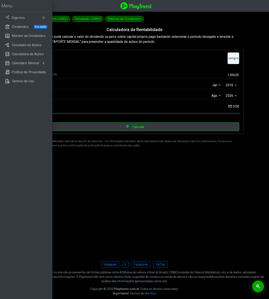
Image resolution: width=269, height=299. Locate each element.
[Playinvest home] (162, 6)
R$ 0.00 (238, 106)
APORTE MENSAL (88, 106)
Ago (219, 96)
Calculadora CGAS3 (72, 19)
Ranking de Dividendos (177, 19)
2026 (234, 96)
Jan (219, 85)
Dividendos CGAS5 (106, 19)
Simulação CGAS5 (140, 19)
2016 (234, 85)
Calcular (160, 126)
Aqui (180, 293)
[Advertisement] (161, 205)
